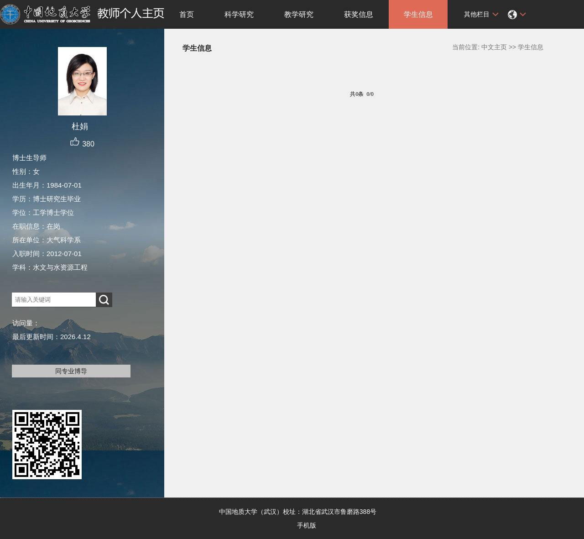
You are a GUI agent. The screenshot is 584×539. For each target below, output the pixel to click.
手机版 (306, 525)
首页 (186, 14)
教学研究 (298, 14)
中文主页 (494, 47)
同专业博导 (71, 371)
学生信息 (418, 14)
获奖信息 (358, 14)
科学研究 (239, 14)
